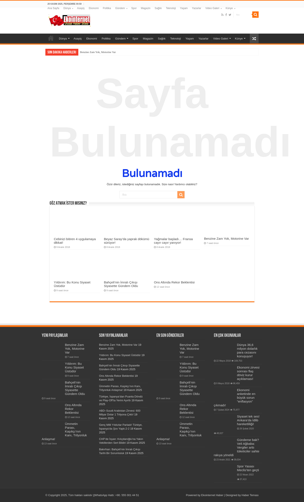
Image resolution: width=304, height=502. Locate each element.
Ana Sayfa (53, 8)
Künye (229, 8)
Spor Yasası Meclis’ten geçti (248, 468)
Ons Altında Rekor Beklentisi (174, 282)
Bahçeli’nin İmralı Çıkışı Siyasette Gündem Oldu (121, 284)
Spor (134, 8)
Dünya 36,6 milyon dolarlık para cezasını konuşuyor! (247, 350)
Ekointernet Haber (212, 495)
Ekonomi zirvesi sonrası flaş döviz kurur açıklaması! (248, 373)
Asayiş (80, 8)
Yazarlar (196, 8)
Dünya (67, 8)
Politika (107, 8)
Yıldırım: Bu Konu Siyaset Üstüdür (74, 367)
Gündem (120, 8)
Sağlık (158, 8)
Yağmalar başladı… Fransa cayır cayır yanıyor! (173, 240)
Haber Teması (250, 495)
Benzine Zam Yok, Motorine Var (98, 52)
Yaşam (184, 8)
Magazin (145, 8)
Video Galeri (212, 8)
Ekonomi (94, 8)
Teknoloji (171, 8)
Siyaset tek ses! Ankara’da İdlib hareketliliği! (248, 420)
